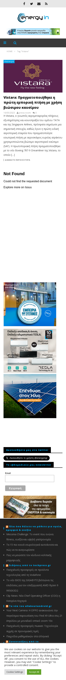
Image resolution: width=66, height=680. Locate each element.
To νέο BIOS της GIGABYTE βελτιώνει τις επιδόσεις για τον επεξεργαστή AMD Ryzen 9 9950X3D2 (32, 585)
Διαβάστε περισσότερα (17, 160)
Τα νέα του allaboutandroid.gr (30, 606)
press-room (25, 113)
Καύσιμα (9, 61)
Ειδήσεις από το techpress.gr (30, 565)
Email (8, 473)
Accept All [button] (34, 671)
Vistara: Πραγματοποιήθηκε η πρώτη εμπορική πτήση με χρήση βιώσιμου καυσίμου (33, 102)
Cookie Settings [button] (15, 671)
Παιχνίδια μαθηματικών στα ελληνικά (27, 636)
